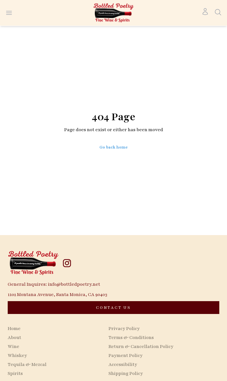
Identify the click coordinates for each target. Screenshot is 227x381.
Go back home (114, 147)
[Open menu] (9, 13)
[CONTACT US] (113, 307)
